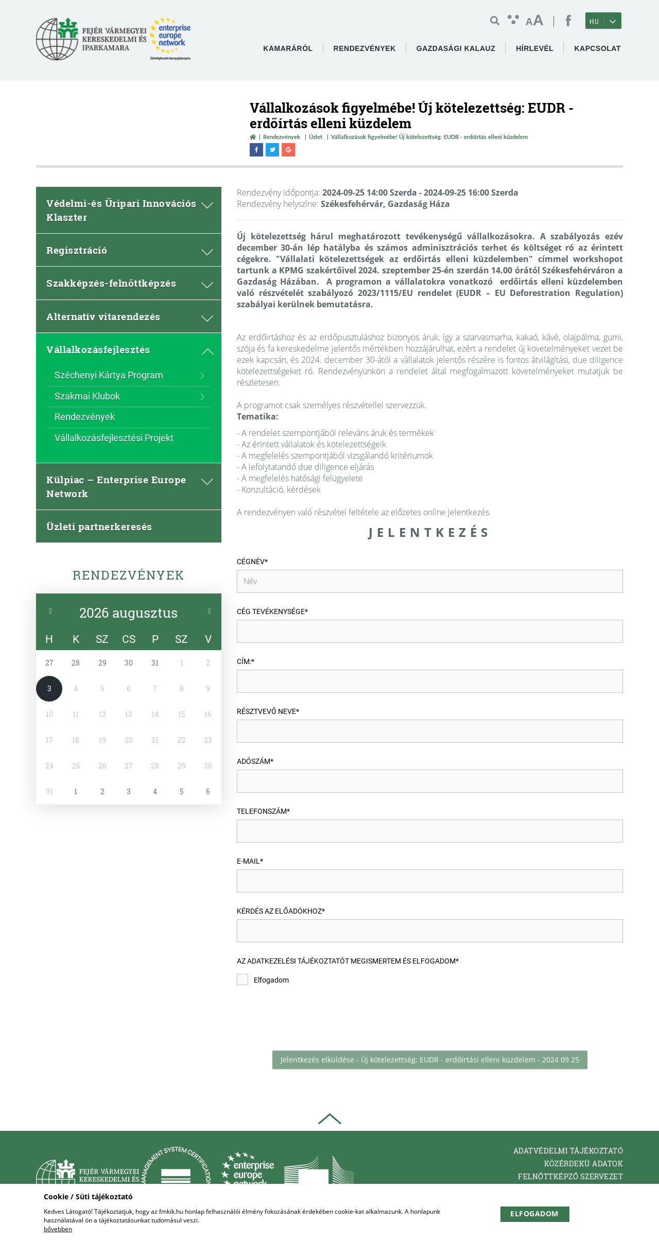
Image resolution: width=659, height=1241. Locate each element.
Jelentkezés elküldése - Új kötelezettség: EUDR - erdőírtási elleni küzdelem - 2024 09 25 (430, 1059)
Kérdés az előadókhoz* (281, 911)
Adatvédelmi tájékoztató (568, 1151)
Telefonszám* (263, 811)
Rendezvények (281, 136)
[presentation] (315, 1018)
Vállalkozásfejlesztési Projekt (114, 437)
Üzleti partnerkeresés (99, 526)
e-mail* (250, 861)
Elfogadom (263, 979)
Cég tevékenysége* (272, 611)
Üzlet (315, 136)
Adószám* (255, 761)
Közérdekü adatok (583, 1163)
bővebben (58, 1229)
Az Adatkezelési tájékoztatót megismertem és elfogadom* (348, 961)
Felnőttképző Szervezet (570, 1176)
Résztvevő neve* (268, 711)
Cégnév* (252, 561)
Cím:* (245, 661)
